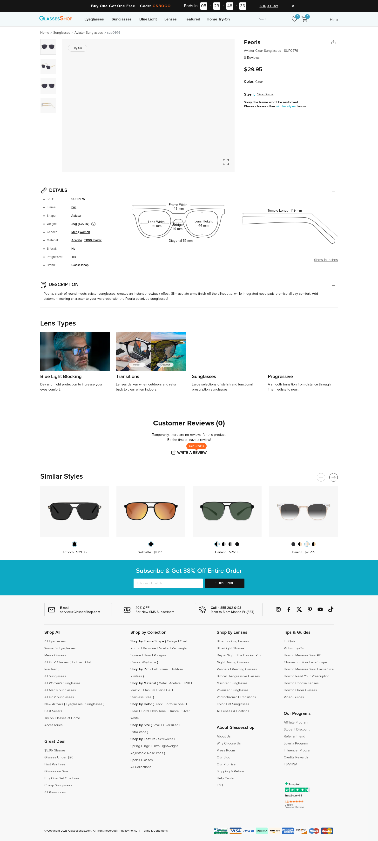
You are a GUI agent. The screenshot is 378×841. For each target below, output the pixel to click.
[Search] (271, 19)
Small (156, 725)
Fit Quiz (289, 641)
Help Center (226, 778)
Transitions (248, 697)
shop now (269, 6)
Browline (149, 648)
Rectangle (179, 648)
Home (44, 32)
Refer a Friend (294, 736)
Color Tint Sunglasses (233, 704)
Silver (186, 711)
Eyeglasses (94, 19)
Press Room (226, 750)
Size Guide (265, 94)
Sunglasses (122, 19)
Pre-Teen (51, 669)
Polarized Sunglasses (233, 690)
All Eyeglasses (55, 641)
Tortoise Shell (175, 704)
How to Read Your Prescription (307, 676)
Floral (145, 711)
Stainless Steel (141, 697)
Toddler (76, 662)
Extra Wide (138, 732)
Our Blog (223, 757)
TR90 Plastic (92, 240)
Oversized (170, 725)
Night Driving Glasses (233, 662)
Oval (183, 641)
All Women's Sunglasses (62, 683)
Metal (163, 683)
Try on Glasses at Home (62, 718)
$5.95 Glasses (55, 750)
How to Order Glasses (300, 690)
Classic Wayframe (143, 662)
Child (89, 662)
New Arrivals (53, 704)
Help (334, 20)
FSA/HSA (290, 764)
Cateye (172, 641)
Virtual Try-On (294, 648)
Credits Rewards (296, 757)
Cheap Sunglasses (58, 785)
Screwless (165, 739)
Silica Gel (164, 690)
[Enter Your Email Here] (168, 583)
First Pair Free (54, 764)
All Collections (140, 767)
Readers (223, 669)
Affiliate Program (296, 722)
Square (135, 655)
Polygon (160, 655)
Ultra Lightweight (165, 746)
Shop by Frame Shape (147, 641)
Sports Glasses (141, 760)
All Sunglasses (55, 676)
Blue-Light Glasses (230, 648)
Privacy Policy (128, 830)
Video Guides (294, 697)
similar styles (286, 106)
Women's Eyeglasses (60, 648)
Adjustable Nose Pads (146, 753)
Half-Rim (176, 669)
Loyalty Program (296, 743)
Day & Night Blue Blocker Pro (239, 655)
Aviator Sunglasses (88, 32)
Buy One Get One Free (61, 778)
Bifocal (51, 248)
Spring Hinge (140, 746)
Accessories (53, 725)
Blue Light (148, 19)
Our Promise (226, 764)
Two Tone (159, 711)
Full (73, 207)
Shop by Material (143, 683)
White (134, 718)
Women (85, 232)
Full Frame (160, 669)
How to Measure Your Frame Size (309, 669)
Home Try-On (218, 19)
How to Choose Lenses (301, 683)
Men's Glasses (55, 655)
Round (135, 648)
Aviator (76, 215)
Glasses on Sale (56, 771)
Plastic (135, 690)
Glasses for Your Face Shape (305, 662)
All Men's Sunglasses (60, 690)
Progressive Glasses (244, 676)
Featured (192, 19)
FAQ (220, 785)
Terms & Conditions (155, 830)
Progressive (54, 257)
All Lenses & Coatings (233, 711)
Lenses (170, 19)
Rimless (136, 676)
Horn (147, 655)
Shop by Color (141, 704)
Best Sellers (53, 711)
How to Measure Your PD (302, 655)
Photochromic (227, 697)
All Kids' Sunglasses (59, 697)
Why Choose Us (229, 743)
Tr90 (186, 683)
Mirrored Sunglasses (232, 683)
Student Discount (297, 729)
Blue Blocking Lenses (233, 641)
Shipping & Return (230, 771)
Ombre (174, 711)
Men (74, 232)
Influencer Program (298, 750)
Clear (134, 711)
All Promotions (55, 792)
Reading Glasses (244, 669)
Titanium (148, 690)
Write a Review (192, 453)
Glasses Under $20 (59, 757)
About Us (224, 736)
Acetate (76, 240)
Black (158, 704)
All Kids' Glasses (56, 662)
